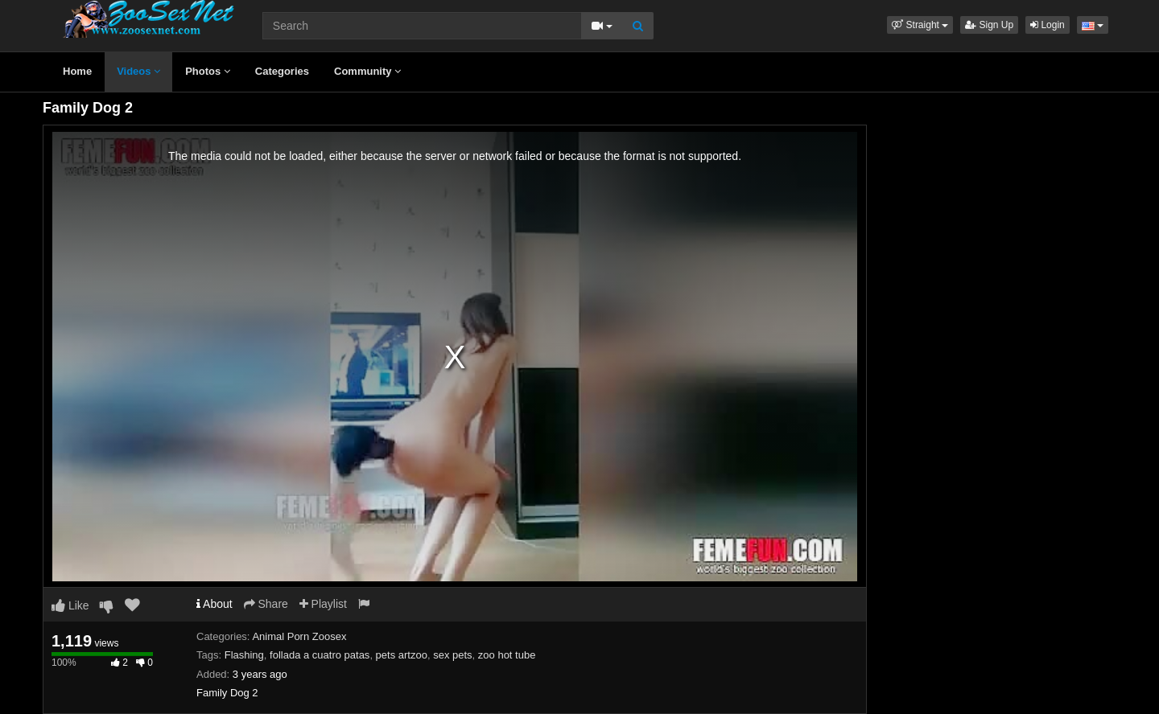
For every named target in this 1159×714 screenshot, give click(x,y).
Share (266, 603)
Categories (282, 71)
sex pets (452, 655)
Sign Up (989, 25)
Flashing (244, 655)
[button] (920, 25)
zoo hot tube (507, 655)
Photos (207, 71)
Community (367, 71)
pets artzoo (401, 655)
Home (77, 71)
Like (70, 605)
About (214, 603)
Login (1047, 25)
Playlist (323, 603)
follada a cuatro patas (319, 655)
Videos (138, 71)
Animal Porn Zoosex (299, 636)
